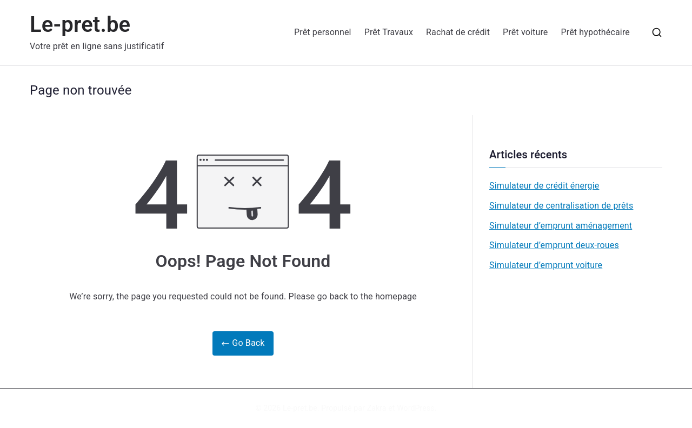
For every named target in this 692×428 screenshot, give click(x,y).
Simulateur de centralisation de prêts (561, 205)
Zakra (377, 408)
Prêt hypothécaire (595, 32)
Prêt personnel (322, 32)
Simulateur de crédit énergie (544, 185)
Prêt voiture (525, 32)
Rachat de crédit (458, 32)
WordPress (415, 408)
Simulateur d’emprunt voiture (545, 265)
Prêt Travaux (388, 32)
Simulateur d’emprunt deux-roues (554, 245)
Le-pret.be (80, 24)
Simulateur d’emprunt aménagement (560, 225)
